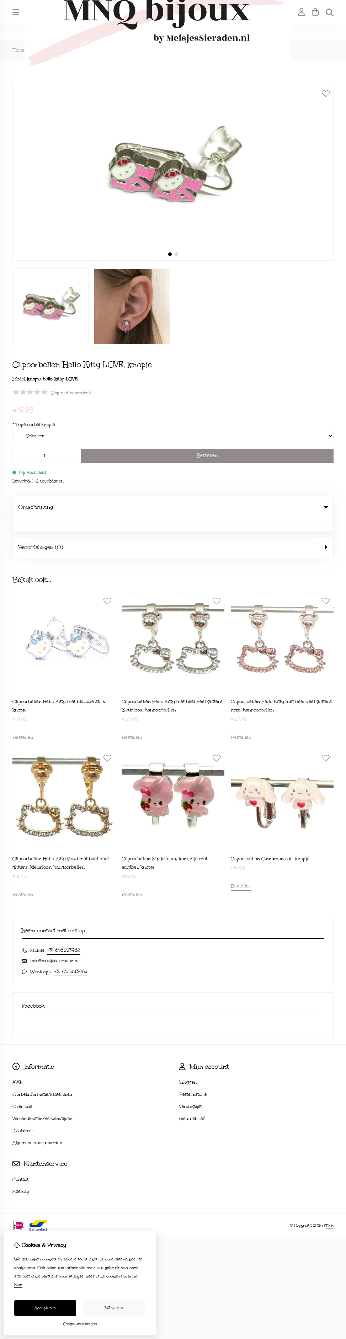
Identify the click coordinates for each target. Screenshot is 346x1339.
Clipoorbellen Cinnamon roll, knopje (270, 844)
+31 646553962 (63, 935)
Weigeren (114, 1308)
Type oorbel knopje (33, 424)
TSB (330, 1211)
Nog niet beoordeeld (72, 393)
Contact (20, 1165)
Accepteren (45, 1308)
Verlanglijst (190, 1092)
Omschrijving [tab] (173, 507)
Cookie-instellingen (80, 1324)
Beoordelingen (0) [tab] (173, 532)
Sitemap (20, 1177)
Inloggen (188, 1068)
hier (18, 1284)
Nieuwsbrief (191, 1104)
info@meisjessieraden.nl (54, 946)
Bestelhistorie (193, 1080)
